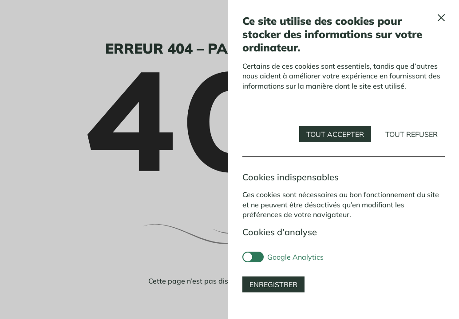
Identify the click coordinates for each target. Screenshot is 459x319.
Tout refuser (411, 134)
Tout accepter (335, 134)
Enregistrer (273, 284)
